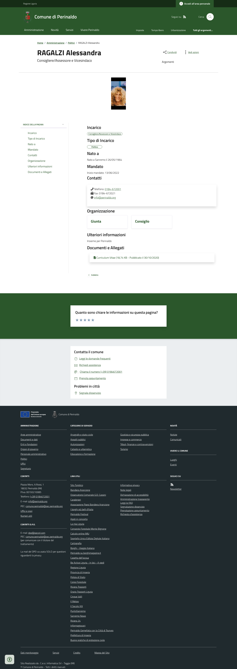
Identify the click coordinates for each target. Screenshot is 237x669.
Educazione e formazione (82, 454)
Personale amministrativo (33, 454)
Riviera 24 (75, 621)
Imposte (140, 30)
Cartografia (75, 543)
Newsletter (176, 489)
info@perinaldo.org (105, 198)
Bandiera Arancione (80, 490)
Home (40, 43)
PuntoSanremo (78, 611)
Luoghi (173, 460)
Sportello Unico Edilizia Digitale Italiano (89, 538)
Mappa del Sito (101, 652)
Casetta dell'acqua (79, 558)
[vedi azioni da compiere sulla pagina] (191, 52)
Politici (71, 43)
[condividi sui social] (169, 52)
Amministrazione (34, 30)
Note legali (125, 490)
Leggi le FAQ (126, 503)
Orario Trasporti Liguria (81, 591)
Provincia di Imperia (80, 572)
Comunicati (175, 439)
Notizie (173, 434)
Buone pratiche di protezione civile (87, 640)
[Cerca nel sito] (209, 16)
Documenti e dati (29, 439)
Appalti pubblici (78, 439)
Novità (54, 30)
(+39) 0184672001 (40, 496)
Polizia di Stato (77, 577)
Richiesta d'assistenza (131, 514)
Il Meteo (74, 601)
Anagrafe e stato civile (81, 434)
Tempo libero (157, 30)
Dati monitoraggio (29, 652)
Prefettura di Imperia (80, 635)
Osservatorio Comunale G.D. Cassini (88, 495)
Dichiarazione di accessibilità (134, 495)
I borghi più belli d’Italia (81, 509)
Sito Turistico (76, 485)
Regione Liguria (30, 3)
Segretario (26, 468)
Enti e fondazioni (29, 444)
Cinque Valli (76, 596)
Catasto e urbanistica (81, 449)
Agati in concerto (79, 519)
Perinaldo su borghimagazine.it (85, 553)
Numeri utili (26, 516)
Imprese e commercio (131, 439)
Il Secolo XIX (76, 606)
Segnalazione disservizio (132, 506)
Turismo (124, 449)
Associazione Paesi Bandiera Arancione (89, 504)
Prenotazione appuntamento (134, 510)
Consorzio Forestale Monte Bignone (88, 529)
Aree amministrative (31, 434)
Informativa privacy (130, 485)
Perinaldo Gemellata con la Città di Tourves (91, 630)
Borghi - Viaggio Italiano (82, 548)
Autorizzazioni (77, 444)
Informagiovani (77, 625)
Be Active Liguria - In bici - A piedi (87, 562)
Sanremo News (78, 616)
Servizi (69, 30)
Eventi (173, 464)
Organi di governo (29, 449)
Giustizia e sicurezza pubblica (134, 434)
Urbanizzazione (178, 30)
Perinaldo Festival (79, 514)
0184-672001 (113, 189)
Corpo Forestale (78, 582)
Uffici (23, 463)
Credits (76, 652)
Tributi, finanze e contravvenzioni (136, 444)
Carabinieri (75, 499)
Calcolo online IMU (79, 533)
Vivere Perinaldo (90, 30)
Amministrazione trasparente (135, 499)
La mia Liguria (77, 524)
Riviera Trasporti (78, 587)
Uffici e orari (26, 511)
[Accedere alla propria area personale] (195, 3)
